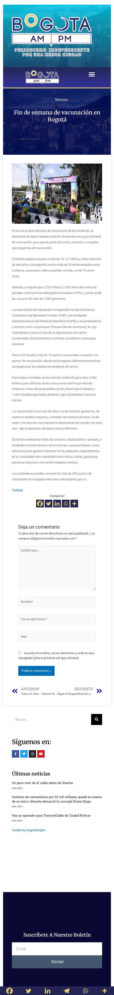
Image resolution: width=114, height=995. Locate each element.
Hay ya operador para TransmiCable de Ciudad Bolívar (51, 816)
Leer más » (17, 788)
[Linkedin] (57, 503)
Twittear (17, 490)
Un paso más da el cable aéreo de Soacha (42, 783)
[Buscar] (96, 719)
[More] (74, 503)
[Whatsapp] (66, 503)
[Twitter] (48, 503)
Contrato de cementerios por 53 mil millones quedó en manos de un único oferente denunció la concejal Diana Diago (57, 799)
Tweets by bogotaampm (28, 830)
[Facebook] (40, 503)
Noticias (61, 100)
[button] (92, 74)
